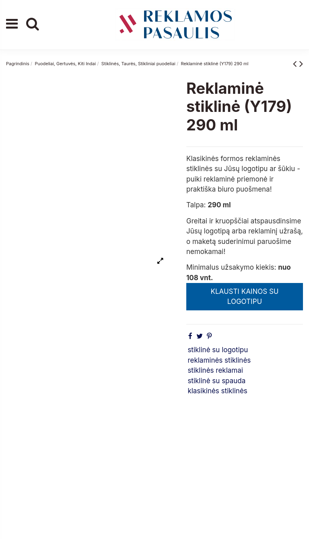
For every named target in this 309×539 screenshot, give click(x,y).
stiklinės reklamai (215, 370)
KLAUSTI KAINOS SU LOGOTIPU (244, 296)
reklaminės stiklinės (219, 360)
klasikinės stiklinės (217, 391)
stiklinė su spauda (216, 381)
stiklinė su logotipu (217, 350)
